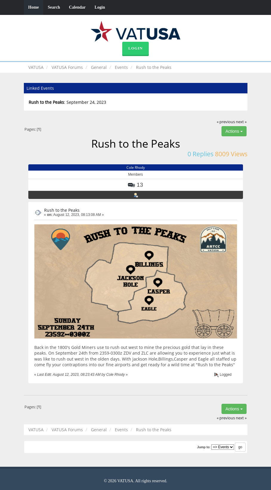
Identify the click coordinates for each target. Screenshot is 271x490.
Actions (234, 131)
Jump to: (203, 447)
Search (54, 7)
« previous (226, 121)
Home (33, 7)
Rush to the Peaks (62, 210)
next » (241, 121)
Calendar (77, 7)
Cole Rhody (135, 167)
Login (100, 7)
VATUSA (36, 67)
